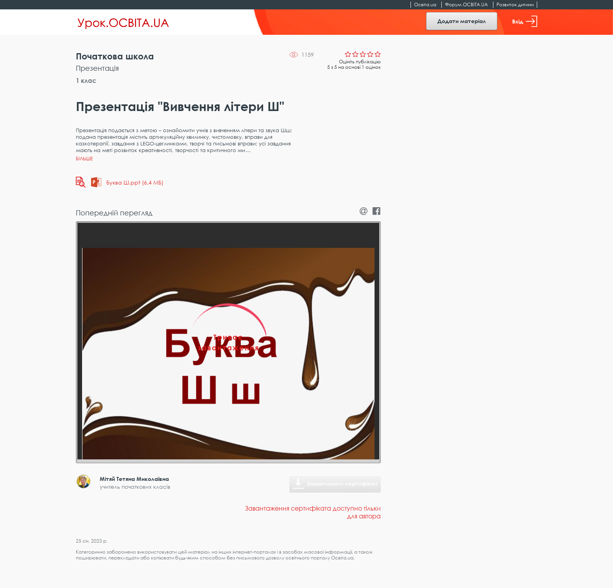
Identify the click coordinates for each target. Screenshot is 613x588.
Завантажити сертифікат (342, 483)
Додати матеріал (461, 21)
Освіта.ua (425, 4)
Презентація (97, 68)
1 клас (86, 80)
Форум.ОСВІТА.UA (466, 4)
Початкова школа (115, 56)
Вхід (524, 21)
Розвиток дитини (515, 4)
